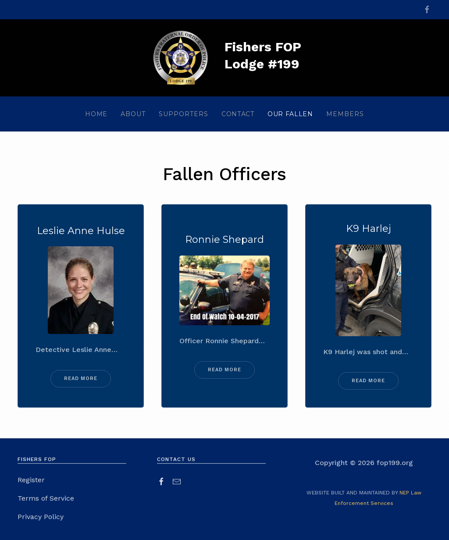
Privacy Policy (41, 518)
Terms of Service (46, 499)
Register (31, 481)
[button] (133, 113)
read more (80, 378)
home (96, 114)
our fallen (290, 114)
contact (237, 114)
